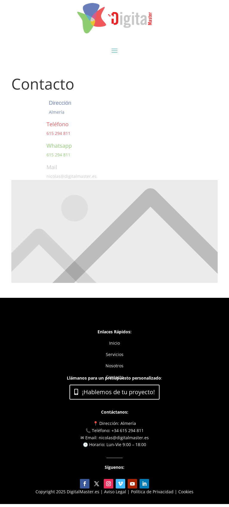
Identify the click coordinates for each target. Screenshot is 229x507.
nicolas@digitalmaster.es (72, 176)
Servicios (114, 354)
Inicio (114, 343)
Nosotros (114, 366)
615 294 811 (58, 133)
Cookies (186, 491)
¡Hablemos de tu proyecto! (118, 392)
